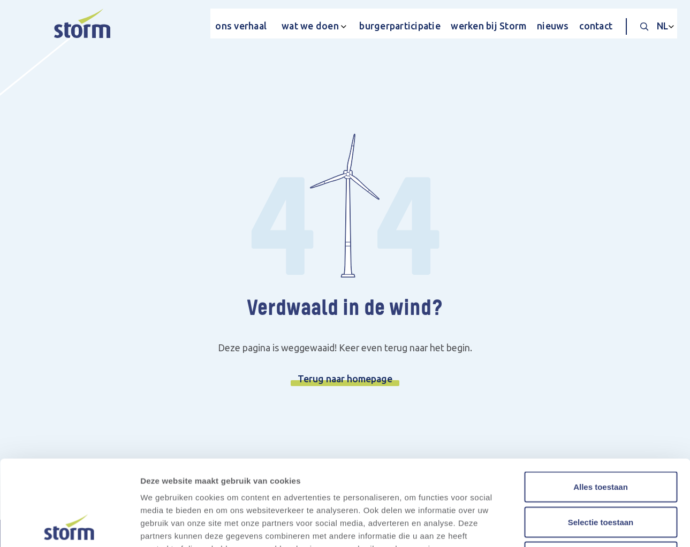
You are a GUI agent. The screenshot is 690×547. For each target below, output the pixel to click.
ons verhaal (241, 26)
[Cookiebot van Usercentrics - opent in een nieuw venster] (69, 526)
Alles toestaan (600, 406)
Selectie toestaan (601, 441)
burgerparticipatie (400, 26)
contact (595, 26)
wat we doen (310, 26)
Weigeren (600, 476)
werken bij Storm (488, 26)
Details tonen (578, 525)
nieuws (553, 26)
